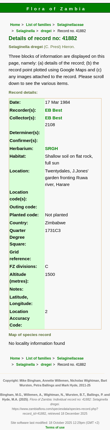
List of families (38, 25)
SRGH (51, 148)
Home (15, 25)
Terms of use (55, 427)
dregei (46, 31)
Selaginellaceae (70, 25)
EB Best (53, 110)
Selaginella (25, 31)
